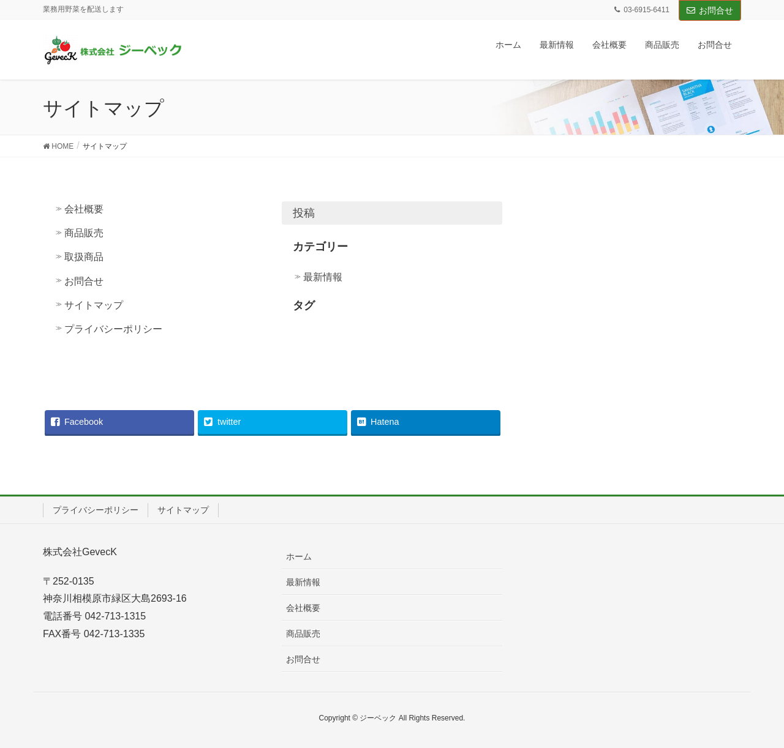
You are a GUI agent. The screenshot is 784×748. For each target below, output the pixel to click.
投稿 (304, 213)
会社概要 (84, 209)
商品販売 (84, 233)
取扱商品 (84, 257)
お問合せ (710, 10)
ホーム (299, 556)
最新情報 (322, 277)
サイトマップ (93, 305)
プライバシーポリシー (113, 329)
